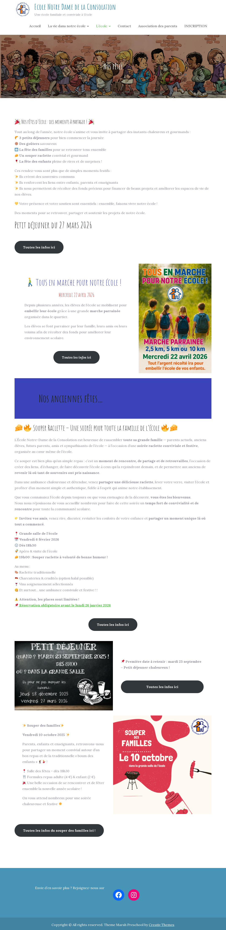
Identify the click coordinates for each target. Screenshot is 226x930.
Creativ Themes (161, 927)
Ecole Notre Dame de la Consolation (75, 8)
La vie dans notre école (66, 28)
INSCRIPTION (195, 28)
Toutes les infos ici (39, 249)
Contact (124, 28)
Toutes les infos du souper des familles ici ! (59, 833)
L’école (101, 28)
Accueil (35, 28)
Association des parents (157, 28)
